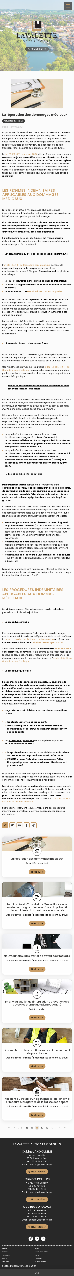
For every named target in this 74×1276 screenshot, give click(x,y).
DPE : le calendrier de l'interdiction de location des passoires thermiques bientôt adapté (37, 1003)
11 (21, 1128)
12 (27, 1128)
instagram (43, 1239)
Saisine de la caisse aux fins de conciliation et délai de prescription (37, 1052)
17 (52, 1128)
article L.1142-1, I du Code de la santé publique (27, 265)
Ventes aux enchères (41, 1252)
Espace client (37, 1272)
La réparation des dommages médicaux (37, 858)
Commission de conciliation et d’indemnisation (29, 639)
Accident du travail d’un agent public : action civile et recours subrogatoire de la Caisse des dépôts (37, 1100)
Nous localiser (38, 1171)
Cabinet (4, 1249)
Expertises (5, 1252)
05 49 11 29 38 (39, 1189)
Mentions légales (40, 1261)
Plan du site (5, 1261)
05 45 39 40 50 (38, 49)
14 (37, 1128)
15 (42, 1128)
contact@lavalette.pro (40, 1164)
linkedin (37, 1239)
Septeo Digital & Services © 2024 (19, 1265)
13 (32, 1128)
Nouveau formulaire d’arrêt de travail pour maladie (37, 955)
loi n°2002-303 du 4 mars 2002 (21, 154)
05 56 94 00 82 (39, 1216)
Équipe (37, 1249)
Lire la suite (37, 871)
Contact (5, 1258)
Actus (37, 1255)
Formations (6, 1255)
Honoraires (38, 1258)
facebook (31, 1239)
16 (47, 1128)
